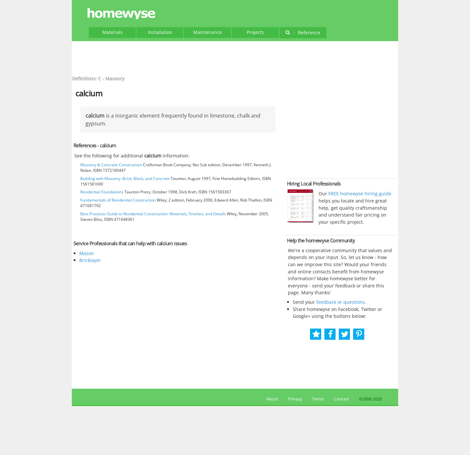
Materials (112, 32)
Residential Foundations (101, 192)
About (271, 399)
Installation (160, 32)
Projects (255, 32)
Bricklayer (90, 260)
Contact (341, 399)
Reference (303, 32)
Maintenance (207, 32)
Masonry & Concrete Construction (111, 165)
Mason (86, 253)
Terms (318, 399)
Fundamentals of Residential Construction (118, 200)
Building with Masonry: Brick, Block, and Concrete (125, 178)
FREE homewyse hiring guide (359, 193)
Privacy (295, 399)
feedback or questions (340, 302)
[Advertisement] (235, 57)
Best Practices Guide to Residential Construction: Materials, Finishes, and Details (153, 214)
